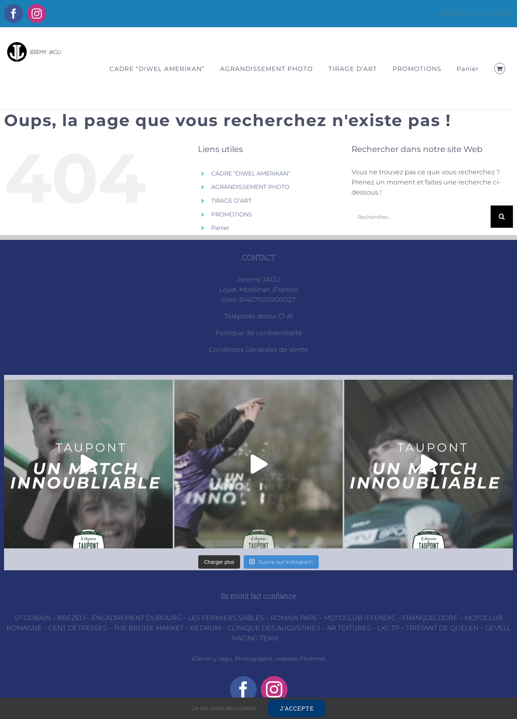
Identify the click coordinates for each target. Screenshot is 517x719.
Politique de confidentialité (258, 333)
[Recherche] (502, 216)
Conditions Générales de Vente (258, 349)
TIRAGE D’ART (231, 200)
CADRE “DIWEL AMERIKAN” (250, 173)
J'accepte (297, 708)
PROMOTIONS (231, 214)
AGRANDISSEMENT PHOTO (250, 186)
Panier (220, 227)
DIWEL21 (502, 14)
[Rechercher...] (421, 216)
